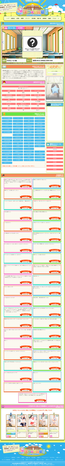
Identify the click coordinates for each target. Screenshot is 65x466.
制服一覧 (39, 18)
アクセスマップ (45, 457)
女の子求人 (52, 457)
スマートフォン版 (20, 459)
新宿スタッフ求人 (49, 459)
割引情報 (33, 18)
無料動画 (44, 18)
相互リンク (58, 457)
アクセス (54, 18)
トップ (7, 18)
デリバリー (27, 18)
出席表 (17, 18)
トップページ (7, 457)
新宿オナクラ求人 (40, 459)
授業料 (22, 18)
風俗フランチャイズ (59, 459)
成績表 (49, 18)
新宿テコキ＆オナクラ (30, 459)
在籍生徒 (13, 18)
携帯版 (13, 459)
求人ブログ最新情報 (6, 459)
